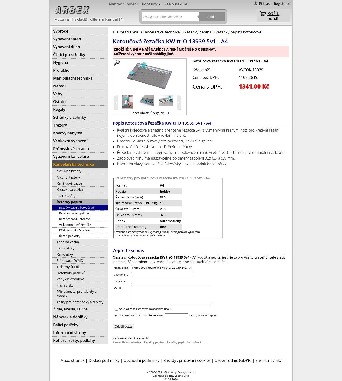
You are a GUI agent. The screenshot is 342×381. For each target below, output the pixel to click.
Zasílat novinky (269, 360)
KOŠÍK (273, 13)
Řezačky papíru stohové (74, 219)
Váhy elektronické (70, 279)
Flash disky (65, 285)
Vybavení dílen (66, 46)
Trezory (60, 125)
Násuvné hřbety (69, 171)
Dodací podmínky (104, 360)
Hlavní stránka (125, 32)
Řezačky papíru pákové (74, 213)
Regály (59, 109)
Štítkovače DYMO (70, 260)
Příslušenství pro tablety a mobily (77, 293)
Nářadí (59, 86)
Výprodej (61, 31)
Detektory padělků (71, 273)
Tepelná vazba (68, 242)
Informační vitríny (69, 332)
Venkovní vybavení (70, 140)
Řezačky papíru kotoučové (238, 32)
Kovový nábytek (67, 133)
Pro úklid (61, 70)
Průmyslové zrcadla (71, 148)
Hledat (212, 17)
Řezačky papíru (197, 32)
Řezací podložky (69, 236)
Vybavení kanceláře (71, 156)
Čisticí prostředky (69, 54)
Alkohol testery (68, 177)
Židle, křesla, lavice (70, 309)
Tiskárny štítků (68, 266)
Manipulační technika (73, 78)
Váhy (57, 93)
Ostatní (60, 101)
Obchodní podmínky (141, 360)
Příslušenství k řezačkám (75, 230)
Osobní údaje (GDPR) (232, 360)
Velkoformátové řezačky (75, 225)
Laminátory (65, 248)
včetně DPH (182, 375)
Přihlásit (265, 3)
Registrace (282, 3)
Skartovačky (66, 195)
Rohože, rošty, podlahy (74, 340)
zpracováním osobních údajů (153, 312)
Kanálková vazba (69, 183)
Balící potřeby (65, 324)
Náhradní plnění (123, 4)
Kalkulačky (65, 254)
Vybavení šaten (67, 39)
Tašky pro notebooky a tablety (80, 302)
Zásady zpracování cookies (187, 360)
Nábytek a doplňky (70, 317)
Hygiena (60, 62)
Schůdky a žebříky (69, 117)
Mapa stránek (72, 360)
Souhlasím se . (145, 312)
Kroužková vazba (70, 189)
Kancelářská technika (161, 32)
